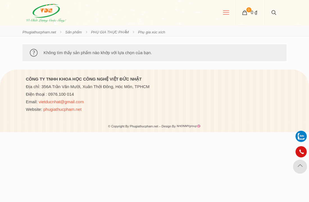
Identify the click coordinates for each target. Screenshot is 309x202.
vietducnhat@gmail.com (61, 101)
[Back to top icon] (300, 167)
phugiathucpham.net (62, 109)
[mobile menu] (226, 12)
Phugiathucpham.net (39, 32)
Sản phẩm (73, 32)
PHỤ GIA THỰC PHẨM (110, 32)
